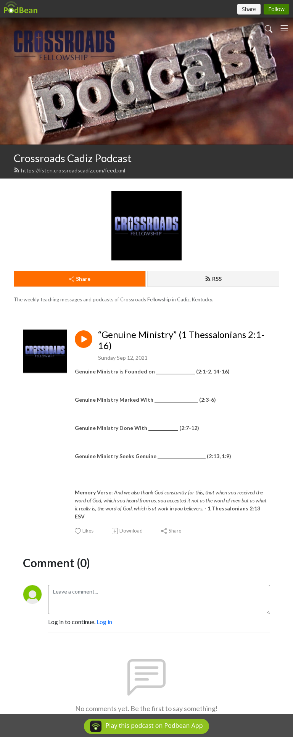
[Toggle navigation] (284, 28)
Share (79, 278)
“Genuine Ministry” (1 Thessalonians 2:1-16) (181, 340)
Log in (104, 621)
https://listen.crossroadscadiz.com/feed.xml (69, 170)
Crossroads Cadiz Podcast (73, 158)
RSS (213, 278)
